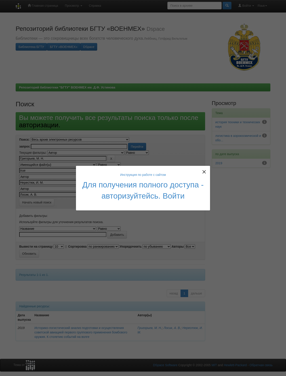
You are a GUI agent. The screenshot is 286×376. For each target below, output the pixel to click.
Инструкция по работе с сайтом (143, 175)
